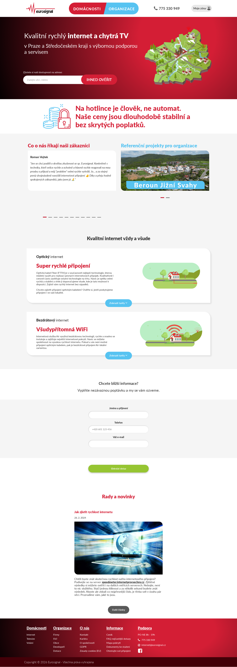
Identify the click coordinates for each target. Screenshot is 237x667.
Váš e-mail (118, 437)
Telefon (118, 422)
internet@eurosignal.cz (153, 645)
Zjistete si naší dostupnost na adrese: (42, 72)
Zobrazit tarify (117, 303)
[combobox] (55, 80)
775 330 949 (169, 8)
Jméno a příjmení (118, 408)
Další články (118, 609)
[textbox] (56, 80)
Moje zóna (199, 8)
